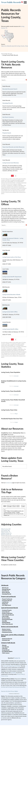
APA (18, 582)
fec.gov (16, 498)
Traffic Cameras (5, 729)
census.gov (16, 388)
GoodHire (13, 749)
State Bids (4, 697)
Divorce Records (6, 669)
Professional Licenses (7, 708)
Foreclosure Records (7, 677)
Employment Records (7, 715)
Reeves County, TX (6, 611)
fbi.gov (16, 477)
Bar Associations (6, 694)
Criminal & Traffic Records (8, 719)
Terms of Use (4, 752)
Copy (23, 582)
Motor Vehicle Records (7, 700)
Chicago (9, 582)
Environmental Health (7, 696)
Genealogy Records (6, 670)
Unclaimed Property (6, 687)
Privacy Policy (20, 751)
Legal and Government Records (9, 684)
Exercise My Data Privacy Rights (9, 768)
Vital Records (4, 662)
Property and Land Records (8, 673)
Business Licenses (6, 705)
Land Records (5, 678)
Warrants (4, 722)
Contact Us (9, 559)
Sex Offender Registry (7, 728)
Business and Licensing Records (9, 703)
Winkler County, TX (6, 610)
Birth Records (5, 664)
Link (5, 582)
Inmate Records (5, 726)
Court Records (5, 723)
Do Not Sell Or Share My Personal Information (13, 763)
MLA (14, 582)
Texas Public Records (6, 53)
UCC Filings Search (6, 681)
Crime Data (4, 725)
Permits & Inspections (7, 690)
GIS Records (5, 680)
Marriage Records (6, 666)
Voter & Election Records (8, 691)
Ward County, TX (5, 608)
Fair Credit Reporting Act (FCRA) (11, 742)
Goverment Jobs (6, 716)
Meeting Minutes (6, 699)
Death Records (5, 667)
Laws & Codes (5, 693)
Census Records (5, 688)
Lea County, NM (5, 607)
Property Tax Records (7, 675)
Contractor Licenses (6, 707)
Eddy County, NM (5, 605)
